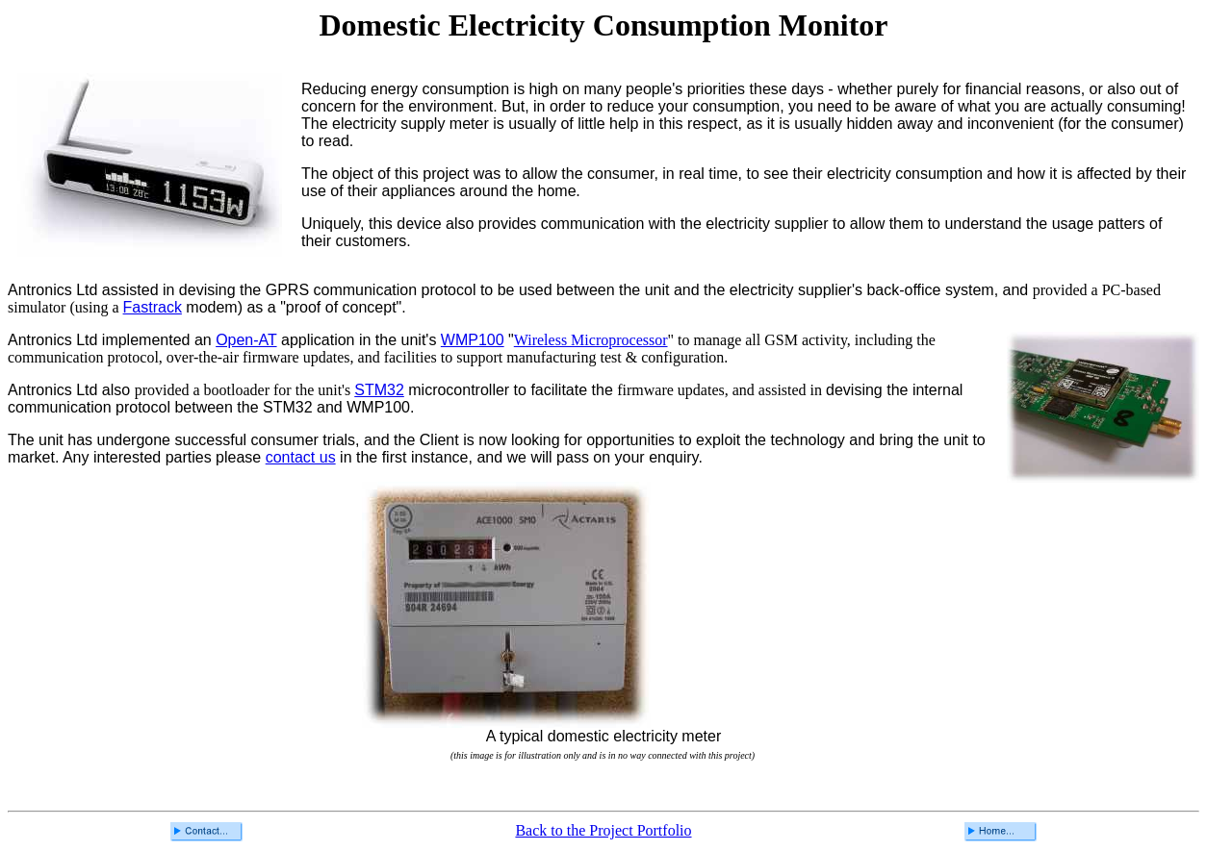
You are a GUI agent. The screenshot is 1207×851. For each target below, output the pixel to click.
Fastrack (152, 307)
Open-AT (246, 340)
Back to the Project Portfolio (603, 830)
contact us (301, 457)
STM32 (379, 390)
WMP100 (472, 340)
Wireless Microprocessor (591, 340)
